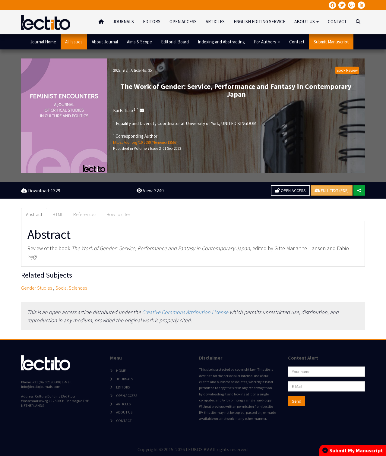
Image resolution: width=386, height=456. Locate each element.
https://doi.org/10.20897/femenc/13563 (144, 142)
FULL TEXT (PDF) (332, 190)
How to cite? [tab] (118, 214)
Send (296, 401)
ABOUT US (124, 412)
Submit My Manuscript (352, 450)
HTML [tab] (57, 214)
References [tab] (84, 214)
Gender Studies (36, 288)
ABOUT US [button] (306, 21)
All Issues (74, 42)
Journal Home (43, 42)
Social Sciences (71, 288)
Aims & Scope (139, 42)
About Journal (105, 42)
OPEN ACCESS (183, 21)
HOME (121, 370)
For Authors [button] (267, 42)
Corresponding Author (135, 136)
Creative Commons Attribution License (185, 312)
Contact (297, 42)
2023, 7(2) (120, 70)
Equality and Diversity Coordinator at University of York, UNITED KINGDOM (184, 123)
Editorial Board (175, 42)
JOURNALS (123, 21)
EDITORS (151, 21)
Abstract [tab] (34, 214)
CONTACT (337, 21)
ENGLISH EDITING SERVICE (259, 21)
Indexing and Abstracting (221, 42)
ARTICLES (215, 21)
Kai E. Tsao (125, 110)
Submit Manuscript (331, 42)
